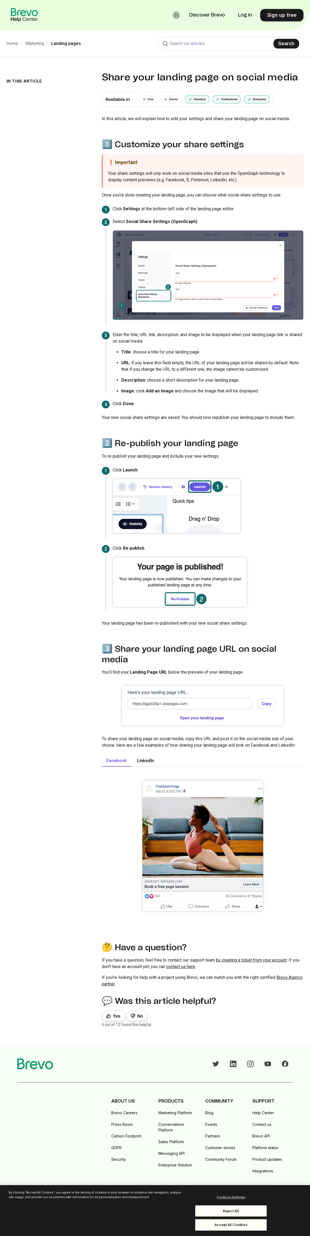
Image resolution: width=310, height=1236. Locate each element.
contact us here (180, 966)
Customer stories (220, 1147)
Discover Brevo (207, 15)
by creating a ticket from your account (251, 960)
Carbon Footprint (126, 1136)
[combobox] (231, 43)
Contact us (261, 1124)
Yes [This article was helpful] (116, 1016)
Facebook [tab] (116, 760)
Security (118, 1159)
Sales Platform (171, 1141)
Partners (212, 1136)
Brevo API (261, 1136)
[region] (155, 1210)
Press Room (122, 1124)
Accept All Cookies (230, 1225)
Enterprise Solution (175, 1165)
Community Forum (221, 1159)
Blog (209, 1112)
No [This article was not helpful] (140, 1016)
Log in (245, 15)
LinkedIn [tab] (145, 760)
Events (211, 1124)
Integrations (262, 1171)
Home (12, 43)
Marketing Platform (175, 1112)
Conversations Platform (171, 1127)
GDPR (116, 1147)
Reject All (231, 1211)
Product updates (267, 1159)
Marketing (34, 43)
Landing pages (66, 43)
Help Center (263, 1112)
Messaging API (171, 1153)
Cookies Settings (231, 1197)
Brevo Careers (124, 1112)
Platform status (265, 1147)
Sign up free (281, 15)
